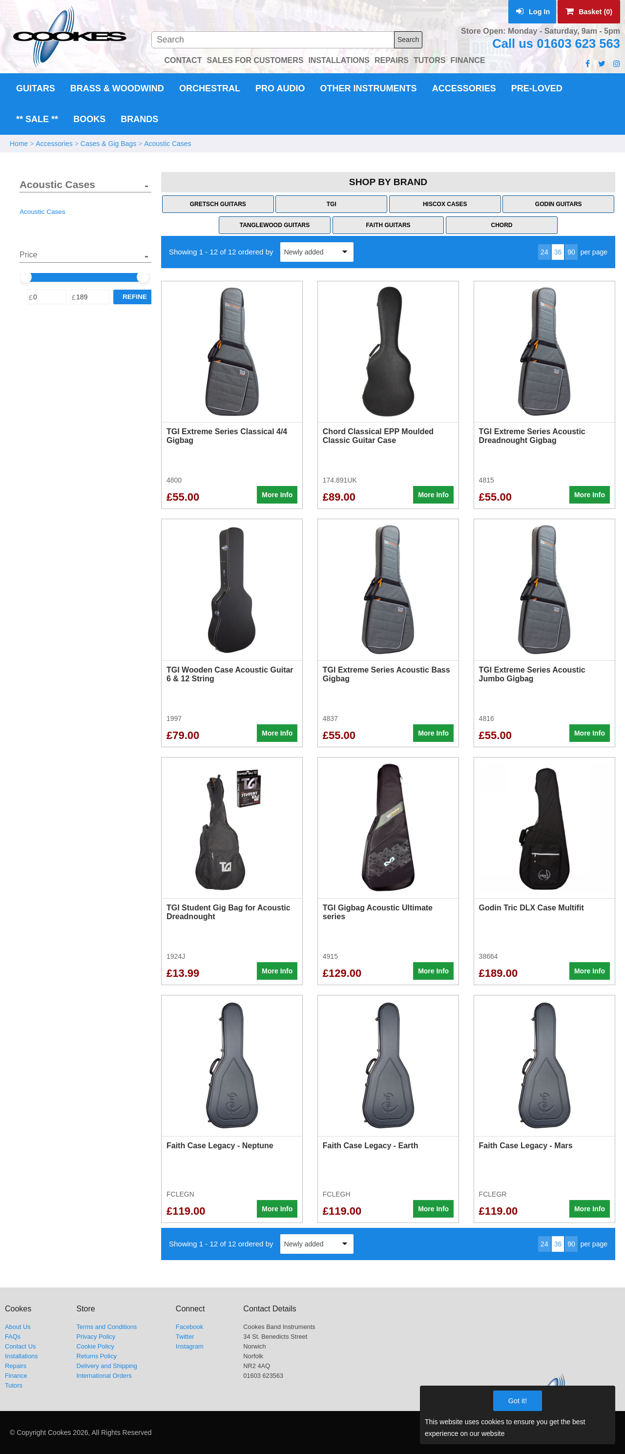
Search (408, 39)
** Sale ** (37, 119)
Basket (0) (588, 11)
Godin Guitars (558, 204)
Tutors (13, 1385)
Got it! (517, 1401)
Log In (533, 12)
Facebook (189, 1326)
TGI (331, 204)
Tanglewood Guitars (275, 225)
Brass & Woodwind (117, 88)
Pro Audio (280, 88)
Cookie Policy (95, 1346)
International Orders (103, 1375)
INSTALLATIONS (339, 60)
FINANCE (467, 60)
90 (571, 252)
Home (19, 144)
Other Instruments (368, 88)
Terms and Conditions (106, 1326)
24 (544, 252)
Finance (16, 1375)
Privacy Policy (95, 1336)
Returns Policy (96, 1356)
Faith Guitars (388, 225)
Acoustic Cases (167, 144)
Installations (21, 1356)
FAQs (13, 1336)
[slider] (25, 277)
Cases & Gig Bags (108, 144)
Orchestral (209, 88)
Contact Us (20, 1346)
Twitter (185, 1336)
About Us (18, 1326)
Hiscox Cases (445, 204)
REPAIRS (392, 60)
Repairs (15, 1366)
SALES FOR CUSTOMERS (255, 60)
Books (89, 119)
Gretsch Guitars (218, 204)
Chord (501, 225)
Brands (139, 119)
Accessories (464, 88)
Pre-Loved (536, 88)
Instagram (190, 1346)
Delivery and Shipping (106, 1366)
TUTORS (429, 60)
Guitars (35, 88)
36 (558, 252)
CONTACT (183, 60)
